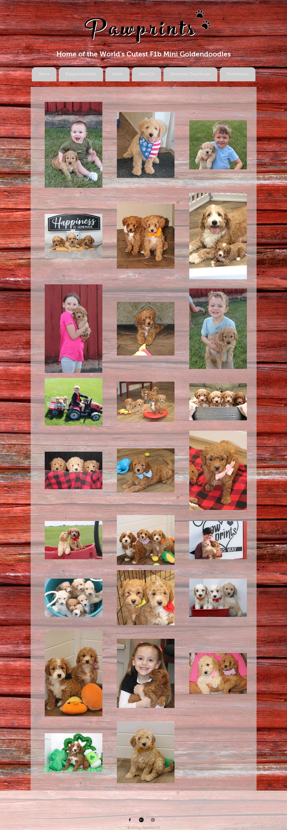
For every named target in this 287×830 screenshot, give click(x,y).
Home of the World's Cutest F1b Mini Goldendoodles (143, 54)
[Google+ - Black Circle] (141, 820)
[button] (117, 74)
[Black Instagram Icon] (153, 820)
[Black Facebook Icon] (129, 820)
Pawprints (141, 31)
